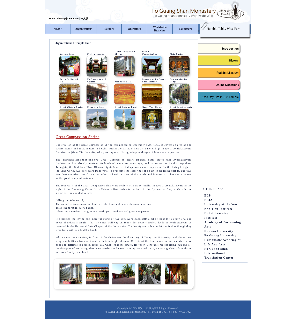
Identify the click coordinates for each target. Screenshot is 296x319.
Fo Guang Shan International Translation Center (219, 253)
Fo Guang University (220, 235)
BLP (207, 195)
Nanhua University (218, 231)
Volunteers (185, 28)
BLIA (208, 200)
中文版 (84, 18)
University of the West (221, 204)
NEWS (58, 28)
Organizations (83, 28)
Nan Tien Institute (218, 208)
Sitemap (61, 18)
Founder (109, 28)
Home (52, 18)
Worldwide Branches (159, 29)
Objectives (134, 28)
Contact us (73, 18)
